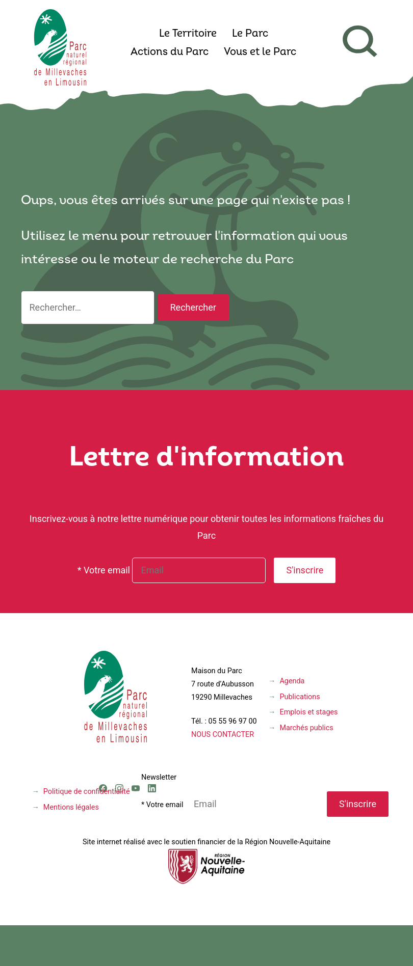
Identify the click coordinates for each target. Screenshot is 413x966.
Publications (299, 697)
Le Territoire (188, 34)
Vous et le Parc (260, 52)
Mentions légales (71, 807)
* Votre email (104, 570)
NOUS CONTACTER (222, 734)
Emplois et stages (308, 712)
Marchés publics (306, 728)
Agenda (291, 681)
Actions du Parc (170, 52)
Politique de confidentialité (86, 791)
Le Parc (250, 34)
